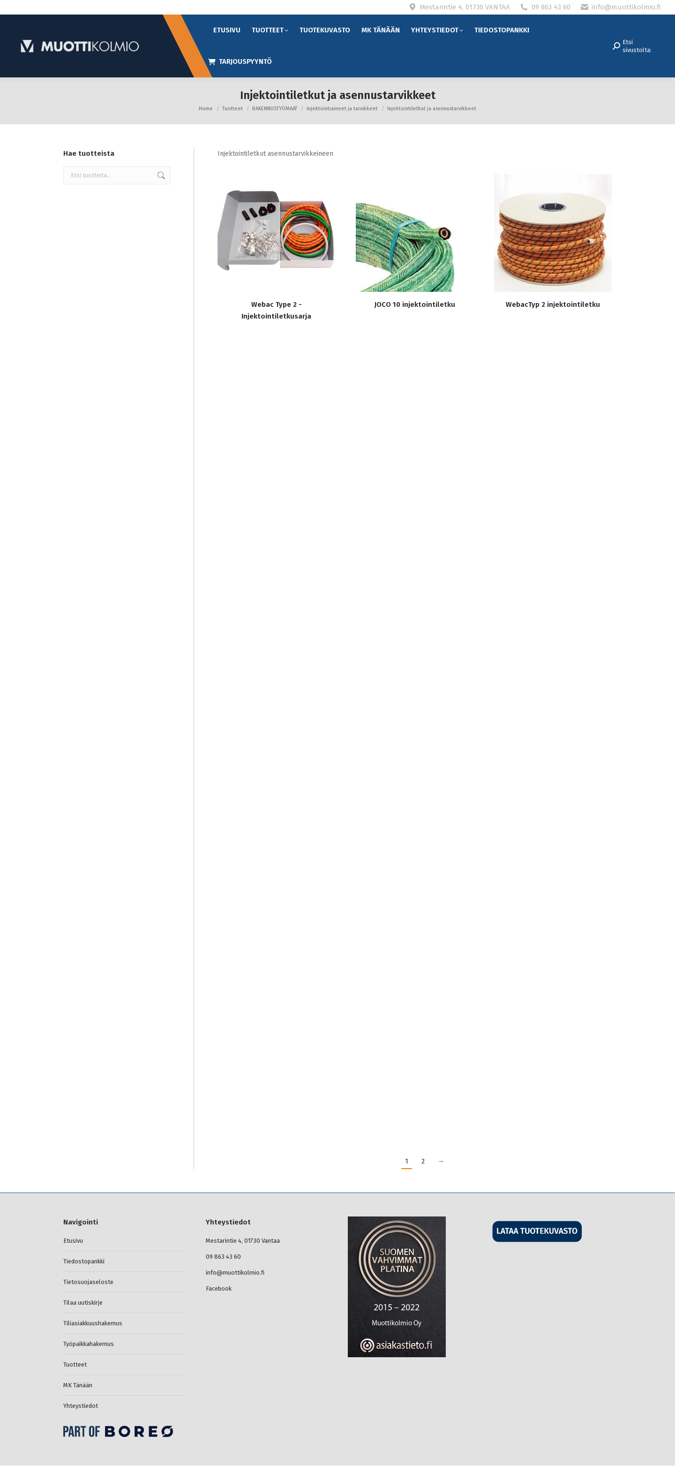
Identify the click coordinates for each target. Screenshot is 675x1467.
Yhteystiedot (80, 1405)
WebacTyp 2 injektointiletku (553, 304)
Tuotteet (75, 1364)
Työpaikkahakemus (88, 1343)
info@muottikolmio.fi (626, 7)
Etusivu (73, 1240)
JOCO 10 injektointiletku (415, 304)
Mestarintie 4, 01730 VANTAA (465, 7)
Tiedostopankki (84, 1261)
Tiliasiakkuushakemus (92, 1323)
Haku (160, 175)
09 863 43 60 (551, 7)
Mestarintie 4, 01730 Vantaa (243, 1240)
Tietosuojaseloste (88, 1281)
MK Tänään (77, 1385)
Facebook (219, 1288)
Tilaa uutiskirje (83, 1302)
